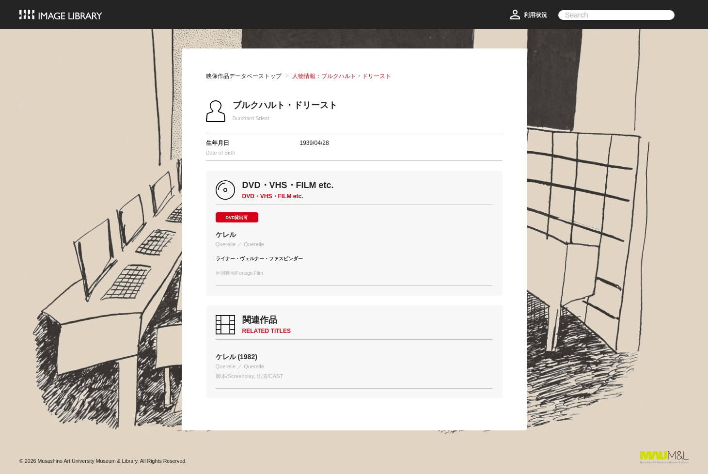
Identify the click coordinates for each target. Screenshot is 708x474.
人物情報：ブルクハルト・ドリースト (341, 76)
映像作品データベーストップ (244, 76)
